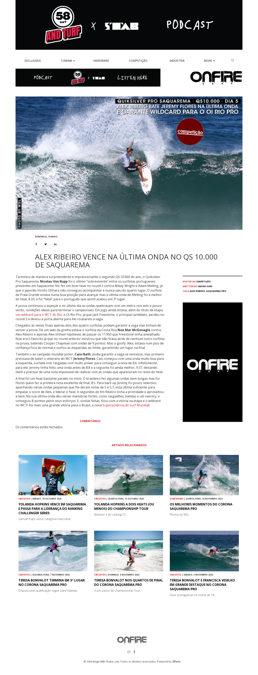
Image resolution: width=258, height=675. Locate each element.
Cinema (68, 60)
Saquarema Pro (216, 291)
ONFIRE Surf (204, 286)
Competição (137, 60)
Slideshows (176, 498)
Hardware (101, 60)
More (209, 60)
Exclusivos (32, 60)
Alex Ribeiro (197, 291)
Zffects (176, 661)
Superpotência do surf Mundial (126, 405)
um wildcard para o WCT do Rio (39, 314)
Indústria (177, 60)
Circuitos (24, 498)
